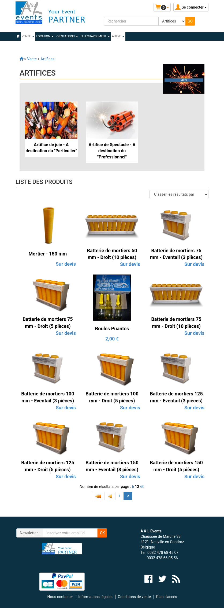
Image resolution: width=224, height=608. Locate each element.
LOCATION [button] (45, 36)
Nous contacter (60, 597)
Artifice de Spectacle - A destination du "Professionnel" (111, 151)
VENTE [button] (28, 36)
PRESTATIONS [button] (67, 36)
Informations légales (95, 597)
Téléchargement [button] (95, 36)
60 (142, 486)
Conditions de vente (134, 597)
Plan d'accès (166, 597)
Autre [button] (118, 36)
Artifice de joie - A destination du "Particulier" (51, 147)
